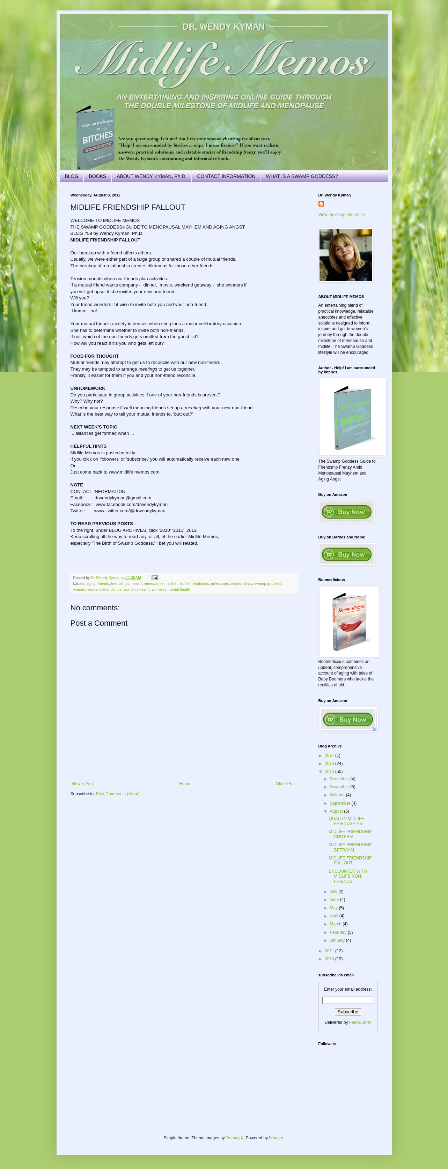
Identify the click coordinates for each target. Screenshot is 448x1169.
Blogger (276, 1138)
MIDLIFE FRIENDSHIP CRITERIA (350, 834)
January (338, 940)
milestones (220, 583)
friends (103, 583)
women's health (137, 589)
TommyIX (234, 1138)
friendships (120, 583)
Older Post (286, 783)
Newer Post (83, 783)
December (340, 778)
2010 (330, 958)
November (340, 786)
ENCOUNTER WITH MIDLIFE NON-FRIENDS (348, 876)
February (338, 932)
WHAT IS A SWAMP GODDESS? (302, 176)
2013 (330, 763)
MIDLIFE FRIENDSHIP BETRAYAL (350, 847)
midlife (171, 583)
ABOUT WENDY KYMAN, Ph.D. (151, 176)
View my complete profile (341, 214)
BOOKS (97, 176)
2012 (330, 771)
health (136, 583)
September (340, 803)
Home (184, 783)
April (334, 916)
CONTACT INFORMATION (226, 176)
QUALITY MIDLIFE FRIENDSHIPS (346, 821)
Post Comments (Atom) (118, 793)
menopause (153, 583)
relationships (241, 583)
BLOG (72, 176)
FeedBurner (360, 1022)
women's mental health (171, 589)
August (337, 811)
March (336, 924)
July (334, 891)
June (335, 899)
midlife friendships (193, 583)
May (334, 908)
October (338, 794)
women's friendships (104, 589)
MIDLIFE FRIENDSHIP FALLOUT (350, 860)
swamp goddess (267, 583)
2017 (330, 755)
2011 (330, 950)
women (79, 589)
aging (90, 583)
